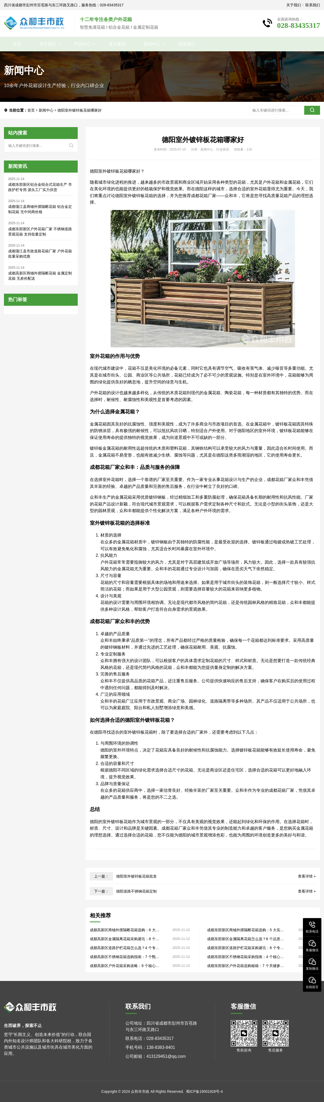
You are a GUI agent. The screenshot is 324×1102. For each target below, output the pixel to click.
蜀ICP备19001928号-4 (204, 1091)
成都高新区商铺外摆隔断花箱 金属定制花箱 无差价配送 (40, 275)
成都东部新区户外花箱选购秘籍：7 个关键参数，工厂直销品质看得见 (243, 966)
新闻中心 (152, 44)
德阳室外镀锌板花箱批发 (136, 876)
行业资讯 (222, 149)
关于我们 (293, 5)
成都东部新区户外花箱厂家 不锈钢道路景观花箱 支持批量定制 (40, 231)
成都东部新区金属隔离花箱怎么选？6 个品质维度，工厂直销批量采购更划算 (245, 939)
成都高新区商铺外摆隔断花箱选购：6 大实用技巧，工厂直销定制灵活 (124, 930)
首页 (17, 44)
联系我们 (312, 5)
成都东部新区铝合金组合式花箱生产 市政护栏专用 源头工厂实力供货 (40, 187)
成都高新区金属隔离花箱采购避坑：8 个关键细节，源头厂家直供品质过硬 (124, 939)
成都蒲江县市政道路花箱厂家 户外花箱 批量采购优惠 (40, 253)
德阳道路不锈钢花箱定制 (136, 891)
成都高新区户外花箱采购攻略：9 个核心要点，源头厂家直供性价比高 (124, 966)
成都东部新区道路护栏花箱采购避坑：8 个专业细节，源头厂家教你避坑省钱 (245, 948)
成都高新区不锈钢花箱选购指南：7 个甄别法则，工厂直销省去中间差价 (124, 957)
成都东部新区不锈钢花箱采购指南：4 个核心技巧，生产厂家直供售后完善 (245, 957)
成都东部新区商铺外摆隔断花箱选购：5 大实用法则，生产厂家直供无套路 (245, 930)
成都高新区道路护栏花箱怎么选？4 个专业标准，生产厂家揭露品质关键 (124, 948)
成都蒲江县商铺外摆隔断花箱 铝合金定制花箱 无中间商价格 (40, 209)
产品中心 (82, 44)
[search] (312, 110)
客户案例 (117, 44)
